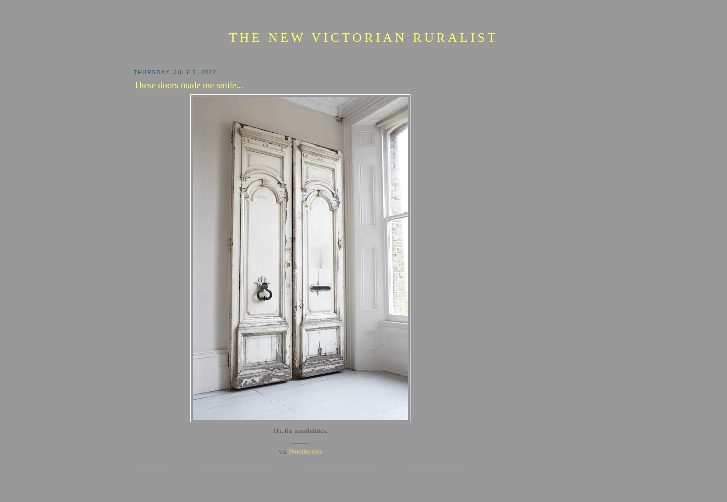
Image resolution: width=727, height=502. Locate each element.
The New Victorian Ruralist (363, 37)
